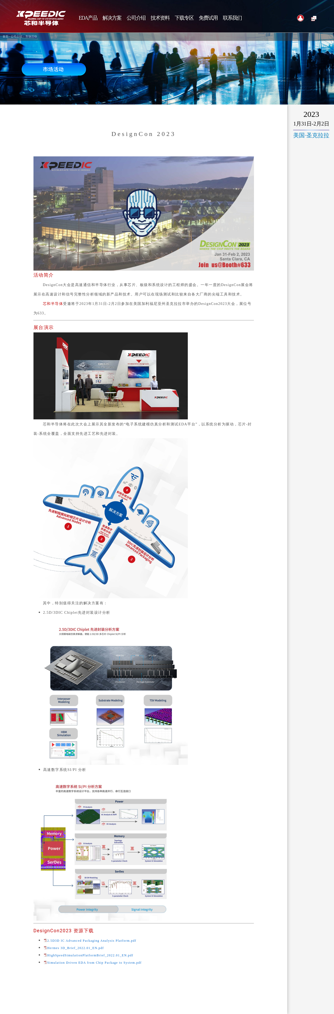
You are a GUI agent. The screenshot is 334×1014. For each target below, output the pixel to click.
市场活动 (31, 36)
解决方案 (112, 18)
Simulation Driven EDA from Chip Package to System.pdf (94, 962)
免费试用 (208, 18)
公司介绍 (16, 36)
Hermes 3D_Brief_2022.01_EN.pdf (75, 948)
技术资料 (160, 18)
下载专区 (184, 18)
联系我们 (232, 18)
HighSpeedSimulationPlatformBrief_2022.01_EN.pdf (90, 955)
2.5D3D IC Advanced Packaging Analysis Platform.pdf (92, 940)
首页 (5, 36)
